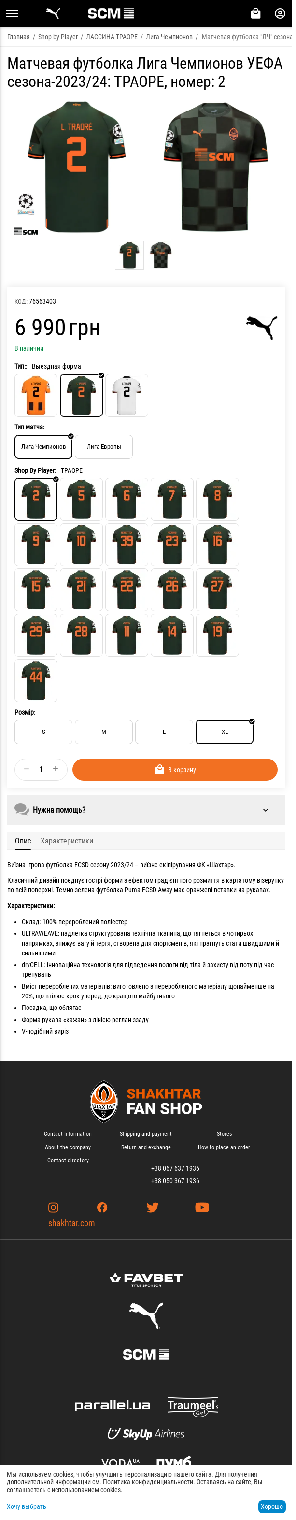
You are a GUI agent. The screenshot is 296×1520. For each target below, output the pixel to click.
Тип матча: (29, 427)
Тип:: (20, 366)
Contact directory (68, 1160)
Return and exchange (146, 1147)
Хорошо (272, 1506)
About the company (68, 1147)
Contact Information (68, 1134)
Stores (224, 1134)
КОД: (21, 301)
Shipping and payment (146, 1134)
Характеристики (67, 840)
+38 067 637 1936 (175, 1168)
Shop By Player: (35, 470)
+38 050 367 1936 (175, 1181)
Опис (23, 840)
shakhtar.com (71, 1223)
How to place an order (224, 1147)
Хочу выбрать (26, 1506)
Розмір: (24, 712)
